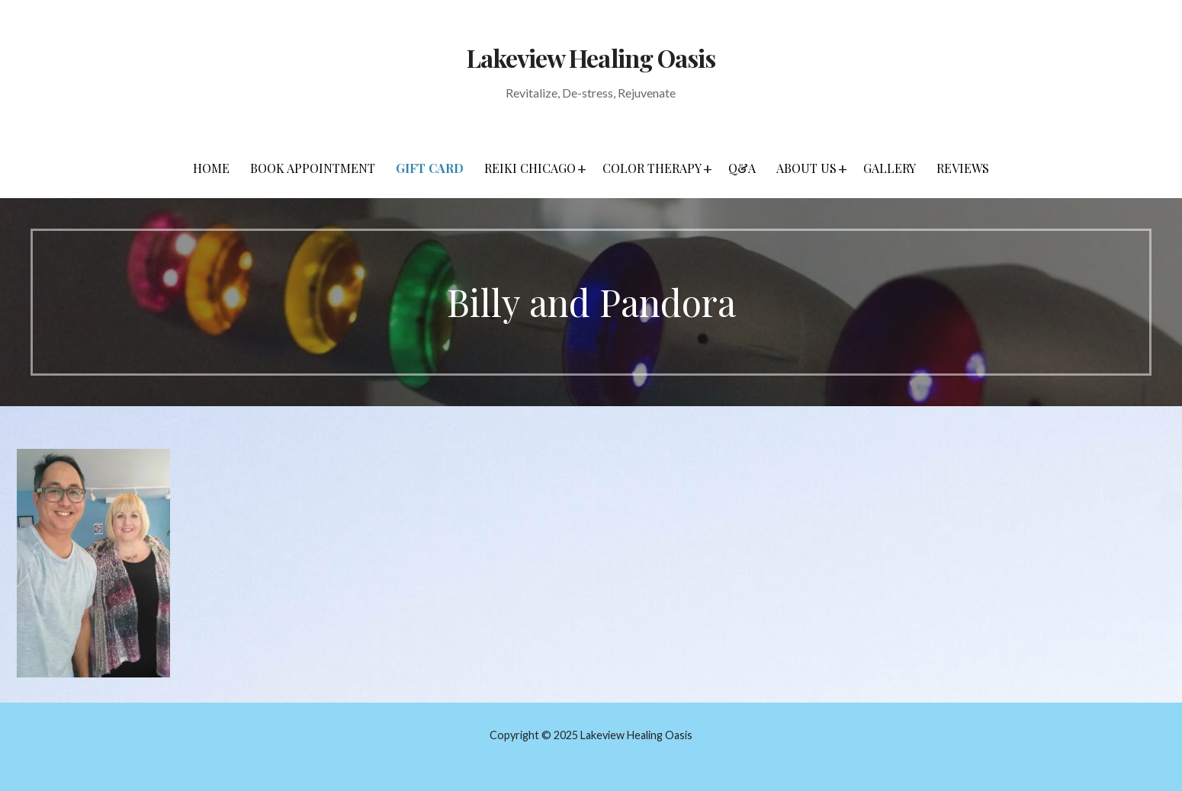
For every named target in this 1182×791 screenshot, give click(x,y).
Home (211, 168)
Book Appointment (312, 168)
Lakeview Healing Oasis (591, 57)
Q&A (742, 168)
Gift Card (430, 168)
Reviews (962, 168)
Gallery (889, 168)
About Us (806, 168)
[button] (581, 168)
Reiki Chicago (530, 168)
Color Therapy (652, 168)
